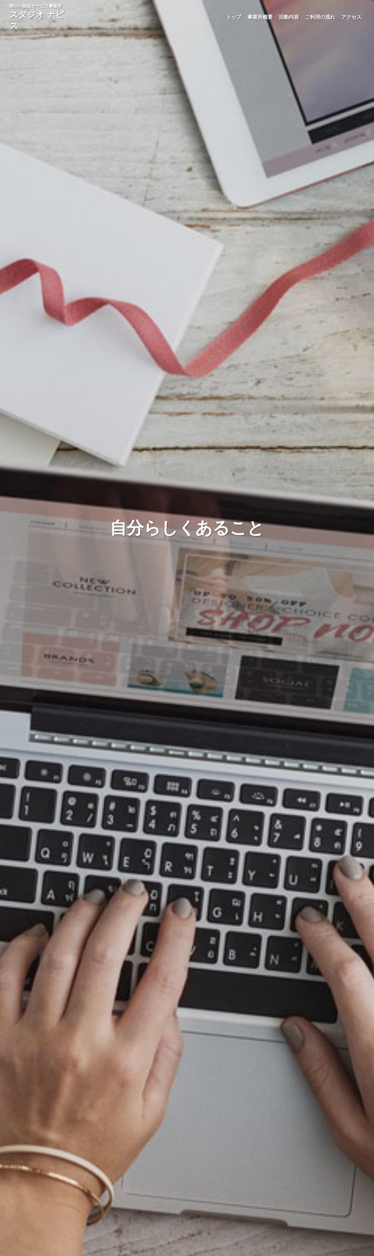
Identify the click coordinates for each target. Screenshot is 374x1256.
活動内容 (289, 17)
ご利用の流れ (320, 17)
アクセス (351, 17)
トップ (233, 17)
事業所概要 (260, 17)
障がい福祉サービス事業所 (36, 17)
